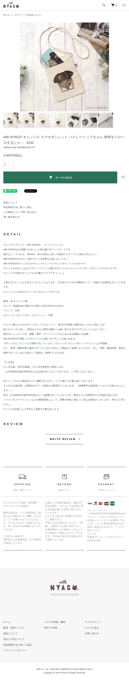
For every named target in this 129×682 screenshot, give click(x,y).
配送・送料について (14, 627)
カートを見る (92, 627)
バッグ (17, 15)
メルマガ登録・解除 (54, 622)
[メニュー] (124, 5)
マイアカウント (93, 622)
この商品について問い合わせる (19, 212)
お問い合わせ (92, 633)
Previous (25, 66)
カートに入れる (60, 177)
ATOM (54, 627)
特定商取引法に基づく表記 (17, 207)
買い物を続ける (11, 217)
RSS (46, 627)
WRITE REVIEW (63, 439)
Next (103, 66)
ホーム (6, 15)
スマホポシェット (33, 15)
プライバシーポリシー (15, 650)
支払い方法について (14, 639)
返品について (10, 202)
